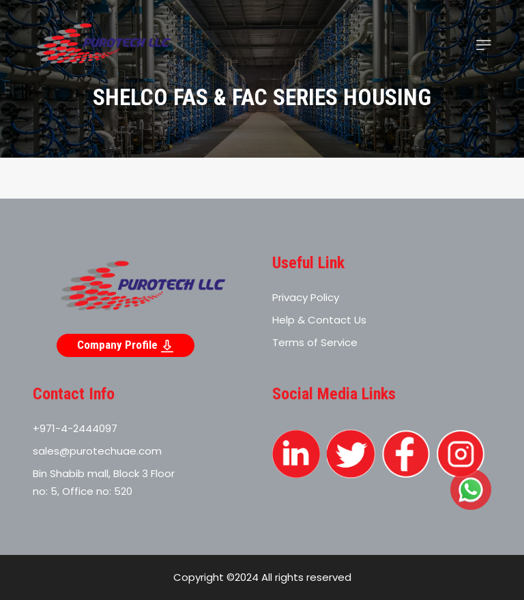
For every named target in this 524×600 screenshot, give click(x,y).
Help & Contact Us (319, 320)
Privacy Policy (305, 297)
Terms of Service (315, 342)
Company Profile (125, 345)
